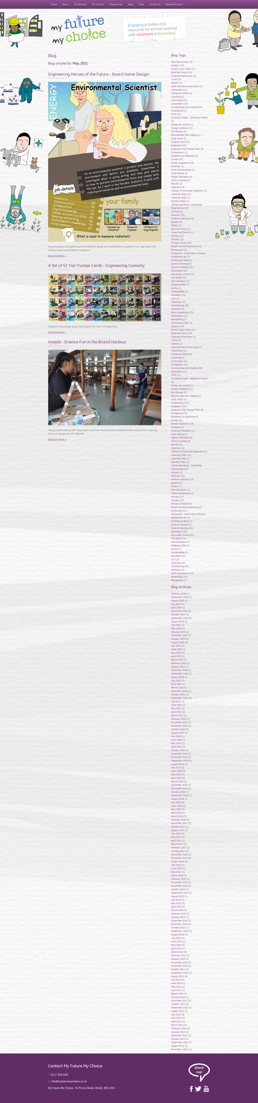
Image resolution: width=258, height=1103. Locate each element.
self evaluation (178, 281)
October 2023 (178, 639)
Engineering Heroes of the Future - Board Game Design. (99, 74)
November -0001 (179, 1049)
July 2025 (176, 604)
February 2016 (178, 879)
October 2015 (178, 889)
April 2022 (176, 684)
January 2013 (178, 997)
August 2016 (177, 861)
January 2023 (178, 666)
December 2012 (179, 1000)
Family (174, 159)
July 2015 (176, 899)
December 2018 (179, 785)
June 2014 (176, 941)
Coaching (176, 96)
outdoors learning (180, 218)
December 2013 (179, 962)
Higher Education (180, 176)
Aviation (175, 65)
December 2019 (179, 753)
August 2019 (177, 764)
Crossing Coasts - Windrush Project (189, 117)
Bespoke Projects (174, 4)
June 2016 (176, 868)
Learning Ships (179, 194)
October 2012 (178, 1004)
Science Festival (179, 263)
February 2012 (178, 1028)
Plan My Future (179, 229)
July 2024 (176, 625)
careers (175, 82)
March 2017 (177, 844)
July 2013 (176, 979)
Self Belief (176, 277)
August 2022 (177, 677)
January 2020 (178, 750)
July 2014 (176, 938)
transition (176, 295)
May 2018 (176, 809)
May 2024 (176, 628)
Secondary (176, 270)
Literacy (175, 211)
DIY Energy (177, 131)
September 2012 (179, 1007)
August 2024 (177, 621)
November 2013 (179, 966)
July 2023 (176, 646)
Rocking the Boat (180, 260)
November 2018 (179, 788)
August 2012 (177, 1011)
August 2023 (177, 642)
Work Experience (180, 312)
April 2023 (176, 656)
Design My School (180, 124)
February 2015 (178, 913)
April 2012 (176, 1021)
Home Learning (179, 180)
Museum (175, 215)
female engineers (180, 162)
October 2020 (178, 729)
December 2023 (179, 635)
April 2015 (176, 906)
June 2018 (176, 806)
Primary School (179, 243)
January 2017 (178, 851)
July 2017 (176, 833)
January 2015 (178, 917)
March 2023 (177, 659)
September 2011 (179, 1042)
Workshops (177, 316)
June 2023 (176, 649)
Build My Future (179, 72)
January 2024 (178, 632)
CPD (173, 114)
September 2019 (179, 760)
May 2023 (176, 652)
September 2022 (179, 673)
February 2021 (178, 719)
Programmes (115, 4)
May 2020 (176, 743)
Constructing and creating (184, 107)
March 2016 (177, 875)
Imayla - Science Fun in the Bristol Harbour (87, 342)
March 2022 (177, 687)
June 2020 (176, 739)
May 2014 (176, 945)
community (176, 100)
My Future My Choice (78, 30)
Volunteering (177, 305)
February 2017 (178, 847)
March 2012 (177, 1025)
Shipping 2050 (178, 284)
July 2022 (176, 680)
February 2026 (178, 593)
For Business (80, 4)
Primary (175, 236)
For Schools (98, 4)
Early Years (177, 138)
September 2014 (179, 931)
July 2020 (176, 736)
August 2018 (177, 799)
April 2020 (176, 746)
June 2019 (176, 771)
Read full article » (57, 256)
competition (177, 103)
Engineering (177, 142)
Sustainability (178, 291)
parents (175, 222)
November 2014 (179, 924)
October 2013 (178, 969)
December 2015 (179, 882)
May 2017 (176, 837)
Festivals (175, 166)
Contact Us (154, 4)
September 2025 (179, 597)
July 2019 (176, 767)
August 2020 (177, 732)
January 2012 (178, 1032)
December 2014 (179, 920)
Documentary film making (184, 135)
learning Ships (178, 201)
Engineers (176, 145)
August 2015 (177, 896)
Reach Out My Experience (185, 246)
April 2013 (176, 990)
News (130, 4)
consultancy (177, 110)
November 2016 (179, 858)
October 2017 (178, 826)
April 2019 (176, 778)
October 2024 (178, 614)
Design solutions (179, 128)
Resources (176, 249)
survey (174, 288)
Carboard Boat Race (182, 76)
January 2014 (178, 959)
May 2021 (176, 708)
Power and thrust (180, 232)
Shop (141, 4)
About (65, 4)
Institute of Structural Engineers (187, 190)
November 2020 (179, 726)
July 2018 (176, 802)
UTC (173, 298)
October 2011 (178, 1039)
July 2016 (176, 865)
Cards (174, 79)
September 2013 (179, 972)
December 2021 (179, 691)
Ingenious (176, 187)
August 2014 (177, 934)
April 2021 (176, 712)
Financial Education (181, 169)
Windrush (176, 309)
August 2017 (177, 830)
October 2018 (178, 792)
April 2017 (176, 840)
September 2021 (179, 698)
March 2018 (177, 816)
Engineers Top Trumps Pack (185, 149)
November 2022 (179, 670)
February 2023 (178, 663)
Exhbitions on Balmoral (183, 156)
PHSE (174, 225)
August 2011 (177, 1046)
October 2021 (178, 694)
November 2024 (179, 611)
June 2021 (176, 705)
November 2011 (179, 1035)
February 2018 (178, 819)
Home (54, 4)
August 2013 (177, 976)
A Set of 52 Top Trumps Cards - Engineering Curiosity (96, 265)
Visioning (176, 302)
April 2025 (176, 607)
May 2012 (176, 1018)
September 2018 (179, 795)
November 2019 (179, 757)
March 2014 (177, 952)
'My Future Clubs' (180, 62)
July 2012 (176, 1014)
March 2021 (177, 715)
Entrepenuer (177, 152)
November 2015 (179, 886)
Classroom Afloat (180, 93)
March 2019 (177, 781)
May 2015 (176, 903)
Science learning (179, 267)
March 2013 (177, 993)
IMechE (175, 183)
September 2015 (179, 892)
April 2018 (176, 812)
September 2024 (179, 618)
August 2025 (177, 600)
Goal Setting (177, 173)
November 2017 (179, 823)
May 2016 (176, 872)
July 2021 (176, 701)
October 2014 (178, 927)
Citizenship (176, 89)
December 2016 (179, 854)
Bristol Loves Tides (181, 69)
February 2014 (178, 955)
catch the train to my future (185, 86)
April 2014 (176, 948)
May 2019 (176, 774)
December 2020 (179, 722)
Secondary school (180, 274)
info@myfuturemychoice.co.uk (67, 1081)
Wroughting (177, 319)
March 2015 (177, 910)
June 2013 (176, 983)
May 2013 (176, 986)
